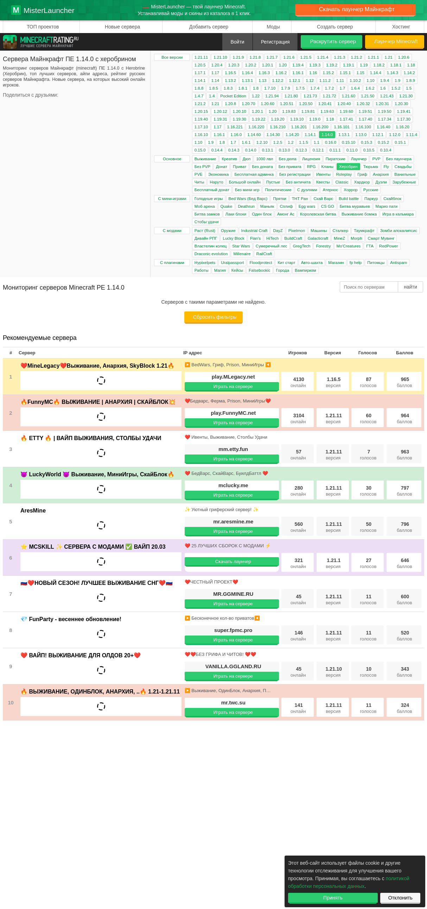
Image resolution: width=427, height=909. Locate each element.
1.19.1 (348, 65)
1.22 (256, 96)
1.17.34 (384, 119)
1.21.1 (373, 57)
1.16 (313, 73)
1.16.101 (342, 127)
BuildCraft (293, 238)
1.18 (411, 65)
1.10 (370, 80)
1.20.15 (201, 111)
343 (404, 672)
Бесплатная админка (254, 174)
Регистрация (275, 42)
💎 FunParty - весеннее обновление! (70, 619)
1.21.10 (220, 57)
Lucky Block (233, 238)
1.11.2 (325, 80)
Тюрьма (370, 167)
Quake (226, 206)
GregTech (302, 246)
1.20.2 (250, 65)
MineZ (339, 238)
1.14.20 (292, 135)
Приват (239, 167)
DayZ (277, 230)
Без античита (298, 182)
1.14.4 (375, 73)
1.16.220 (256, 127)
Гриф (362, 174)
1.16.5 (230, 73)
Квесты (323, 182)
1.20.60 (267, 104)
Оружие (228, 230)
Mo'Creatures (349, 246)
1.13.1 (247, 80)
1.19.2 (331, 65)
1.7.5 (300, 88)
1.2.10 (262, 142)
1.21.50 (367, 96)
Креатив (229, 159)
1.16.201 (299, 127)
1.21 (388, 57)
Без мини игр (247, 190)
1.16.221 (235, 127)
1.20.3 (234, 65)
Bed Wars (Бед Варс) (248, 198)
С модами (172, 230)
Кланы (327, 167)
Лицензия (311, 159)
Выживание (205, 159)
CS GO (327, 206)
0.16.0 (330, 142)
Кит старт (286, 262)
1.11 (340, 80)
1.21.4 (322, 57)
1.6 (383, 88)
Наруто (216, 182)
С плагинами (172, 262)
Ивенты (323, 174)
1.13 (262, 80)
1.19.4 (298, 65)
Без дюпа (288, 159)
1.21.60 (348, 96)
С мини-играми (172, 198)
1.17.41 (346, 119)
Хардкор (362, 182)
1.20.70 (248, 104)
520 (404, 636)
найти (410, 287)
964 (404, 418)
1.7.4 (314, 88)
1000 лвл (264, 159)
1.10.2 (355, 80)
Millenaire (241, 254)
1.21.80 (291, 96)
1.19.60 (346, 111)
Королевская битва (318, 214)
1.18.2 (378, 65)
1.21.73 (310, 96)
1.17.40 (365, 119)
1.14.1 (200, 80)
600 (404, 599)
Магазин (336, 262)
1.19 (364, 65)
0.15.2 (383, 142)
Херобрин (348, 167)
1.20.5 (200, 65)
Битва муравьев (355, 206)
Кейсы (237, 270)
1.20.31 (382, 104)
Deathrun (246, 206)
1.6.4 (355, 88)
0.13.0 (284, 150)
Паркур (371, 198)
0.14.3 (234, 150)
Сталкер (341, 230)
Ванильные (405, 174)
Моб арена (205, 206)
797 (404, 491)
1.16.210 (278, 127)
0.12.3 (301, 150)
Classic (341, 182)
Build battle (349, 198)
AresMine (33, 511)
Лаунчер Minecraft (396, 41)
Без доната (262, 167)
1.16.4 (247, 73)
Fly (386, 167)
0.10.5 (369, 150)
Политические (278, 190)
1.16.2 (281, 73)
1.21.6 (288, 57)
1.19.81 (308, 111)
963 (404, 454)
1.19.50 (384, 111)
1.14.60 (254, 135)
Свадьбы (403, 167)
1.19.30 (239, 119)
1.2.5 (277, 142)
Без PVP (202, 167)
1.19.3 (314, 65)
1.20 (283, 65)
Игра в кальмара (398, 214)
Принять (333, 898)
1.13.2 (230, 80)
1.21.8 (255, 57)
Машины (319, 230)
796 (404, 527)
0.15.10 (348, 142)
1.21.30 (406, 96)
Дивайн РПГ (206, 238)
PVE (199, 174)
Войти (237, 42)
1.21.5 (305, 57)
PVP (376, 159)
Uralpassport (232, 262)
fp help (356, 262)
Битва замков (207, 214)
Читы (199, 182)
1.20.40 (344, 104)
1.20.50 (305, 104)
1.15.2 (328, 73)
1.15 (360, 73)
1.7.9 (285, 88)
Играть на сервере (233, 386)
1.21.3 (339, 57)
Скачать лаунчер (233, 561)
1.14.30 (273, 135)
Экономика (218, 174)
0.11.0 (352, 150)
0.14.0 (250, 150)
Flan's (255, 238)
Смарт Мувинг (381, 238)
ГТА (370, 246)
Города (282, 270)
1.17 (215, 73)
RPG (311, 167)
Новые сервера (122, 27)
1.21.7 (272, 57)
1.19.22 (258, 119)
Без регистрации (295, 174)
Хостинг (401, 27)
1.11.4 (411, 135)
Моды (273, 27)
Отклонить (400, 898)
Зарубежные (404, 182)
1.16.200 (321, 127)
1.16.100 (363, 127)
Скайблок (392, 198)
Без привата (290, 167)
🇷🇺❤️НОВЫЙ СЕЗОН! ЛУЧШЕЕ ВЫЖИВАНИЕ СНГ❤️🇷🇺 (96, 583)
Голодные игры (209, 198)
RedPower (388, 246)
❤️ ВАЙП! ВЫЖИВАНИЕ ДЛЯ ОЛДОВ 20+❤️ (80, 655)
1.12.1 (294, 80)
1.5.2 (396, 88)
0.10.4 (385, 150)
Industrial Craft (254, 230)
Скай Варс (323, 198)
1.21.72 (329, 96)
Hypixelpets (205, 262)
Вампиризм (305, 270)
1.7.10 (269, 88)
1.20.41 (325, 104)
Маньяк (267, 206)
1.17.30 (403, 119)
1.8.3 (228, 88)
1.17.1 (200, 73)
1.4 (212, 96)
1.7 (342, 88)
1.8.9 (410, 80)
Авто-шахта (312, 262)
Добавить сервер (208, 27)
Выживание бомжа (359, 214)
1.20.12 (220, 111)
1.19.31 (220, 119)
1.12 (309, 80)
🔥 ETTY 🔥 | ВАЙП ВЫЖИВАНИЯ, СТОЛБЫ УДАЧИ (90, 438)
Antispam (398, 262)
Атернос (330, 190)
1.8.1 (243, 88)
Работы (202, 270)
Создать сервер (335, 27)
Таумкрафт (364, 230)
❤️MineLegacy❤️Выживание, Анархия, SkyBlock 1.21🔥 (97, 366)
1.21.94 (272, 96)
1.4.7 (199, 96)
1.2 (290, 142)
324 (404, 708)
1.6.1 (246, 142)
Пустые (273, 182)
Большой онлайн (245, 182)
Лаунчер (359, 159)
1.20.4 (217, 65)
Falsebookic (259, 270)
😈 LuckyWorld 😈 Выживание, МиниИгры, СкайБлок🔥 (97, 474)
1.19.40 (201, 119)
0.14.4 (217, 150)
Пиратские (335, 159)
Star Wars (241, 246)
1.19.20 (277, 119)
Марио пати (387, 206)
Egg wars (307, 206)
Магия (220, 270)
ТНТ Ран (300, 198)
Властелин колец (211, 246)
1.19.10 (297, 119)
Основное (172, 159)
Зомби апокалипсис (398, 230)
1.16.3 (264, 73)
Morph (356, 238)
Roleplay (344, 174)
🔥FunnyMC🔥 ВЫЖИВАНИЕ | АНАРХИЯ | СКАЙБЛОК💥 (98, 402)
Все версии (172, 57)
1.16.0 (236, 135)
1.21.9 (238, 57)
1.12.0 (394, 135)
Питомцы (375, 262)
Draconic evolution (211, 254)
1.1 (316, 142)
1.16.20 (402, 127)
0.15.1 (400, 142)
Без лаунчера (398, 159)
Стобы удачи (207, 222)
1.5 (409, 88)
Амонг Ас (285, 214)
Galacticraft (318, 238)
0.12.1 (318, 150)
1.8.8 (199, 88)
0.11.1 (335, 150)
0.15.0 (200, 150)
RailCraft (264, 254)
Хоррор (351, 190)
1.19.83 (288, 111)
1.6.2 (370, 88)
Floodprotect (260, 262)
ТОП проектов (43, 27)
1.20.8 (230, 104)
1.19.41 (403, 111)
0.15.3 (366, 142)
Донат (221, 167)
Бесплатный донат (212, 190)
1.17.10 (201, 127)
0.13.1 (267, 150)
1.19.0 (314, 119)
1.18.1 (395, 65)
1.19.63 (327, 111)
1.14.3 (392, 73)
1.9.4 (384, 80)
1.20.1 (267, 65)
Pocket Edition (233, 96)
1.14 (215, 80)
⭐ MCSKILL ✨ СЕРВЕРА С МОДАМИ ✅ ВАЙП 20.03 (93, 547)
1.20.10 (239, 111)
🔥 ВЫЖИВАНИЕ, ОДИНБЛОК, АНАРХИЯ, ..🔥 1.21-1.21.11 (100, 692)
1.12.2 (277, 80)
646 (404, 563)
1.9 (397, 80)
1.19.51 (365, 111)
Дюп (247, 159)
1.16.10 (201, 135)
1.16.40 (383, 127)
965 (404, 382)
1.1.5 (303, 142)
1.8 (256, 88)
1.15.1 (345, 73)
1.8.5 (213, 88)
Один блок (262, 214)
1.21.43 (387, 96)
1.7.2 (329, 88)
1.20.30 (401, 104)
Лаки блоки (235, 214)
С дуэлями (307, 190)
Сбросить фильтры (215, 317)
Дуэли (381, 182)
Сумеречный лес (271, 246)
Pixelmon (296, 230)
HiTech (272, 238)
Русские (370, 190)
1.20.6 (403, 57)
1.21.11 (201, 57)
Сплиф (286, 206)
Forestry (323, 246)
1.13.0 (361, 135)
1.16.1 (298, 73)
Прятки (279, 198)
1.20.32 (363, 104)
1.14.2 (409, 73)
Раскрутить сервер (333, 41)
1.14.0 (327, 135)
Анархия (381, 174)
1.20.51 (286, 104)
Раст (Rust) (205, 230)
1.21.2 (356, 57)
